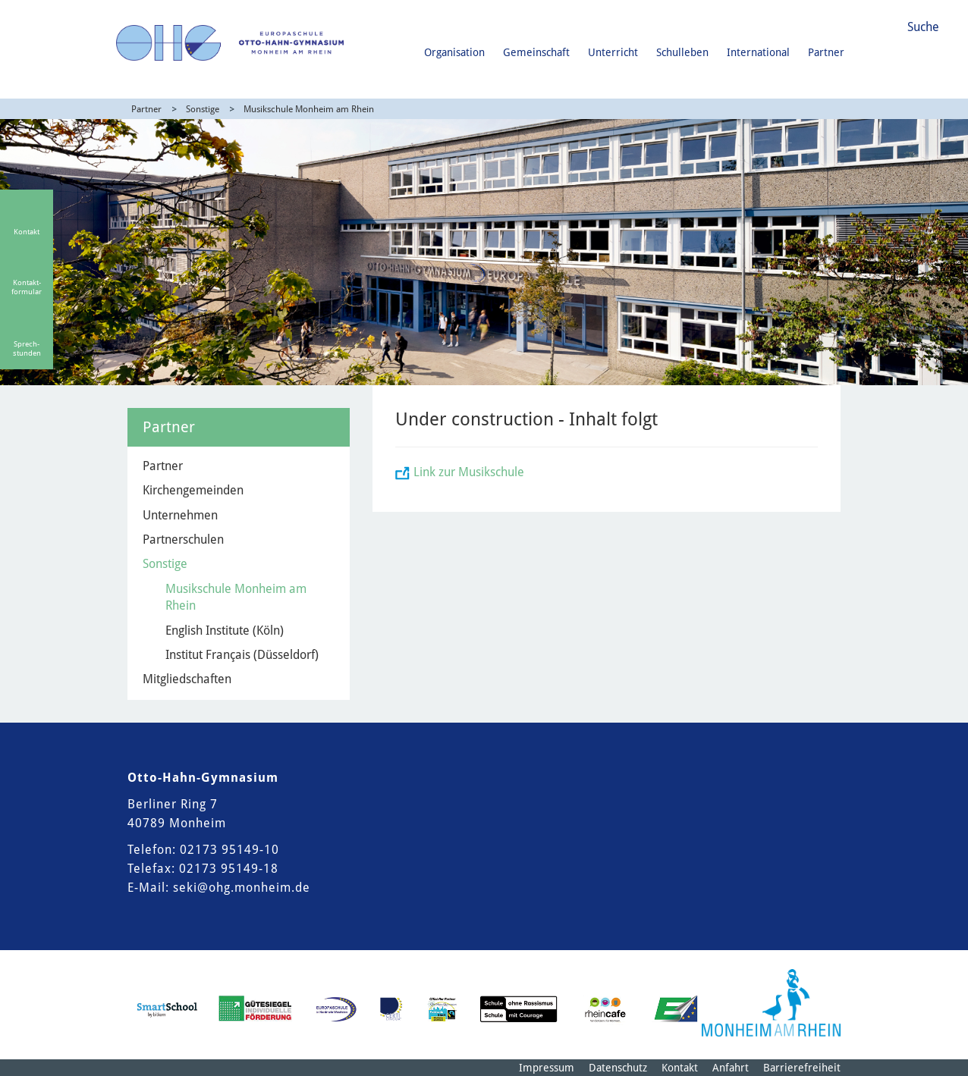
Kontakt (680, 1068)
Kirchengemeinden (193, 490)
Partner (826, 52)
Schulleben (682, 52)
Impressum (546, 1068)
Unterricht (613, 52)
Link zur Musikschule (468, 472)
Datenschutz (618, 1068)
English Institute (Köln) (224, 630)
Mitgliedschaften (187, 679)
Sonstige (202, 109)
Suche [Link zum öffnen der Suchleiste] (923, 27)
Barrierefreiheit (802, 1068)
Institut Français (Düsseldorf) (242, 655)
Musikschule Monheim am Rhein (309, 109)
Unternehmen (180, 515)
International (758, 52)
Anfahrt (730, 1068)
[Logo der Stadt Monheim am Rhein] (771, 1003)
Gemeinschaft (536, 52)
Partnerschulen (183, 539)
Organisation (454, 52)
